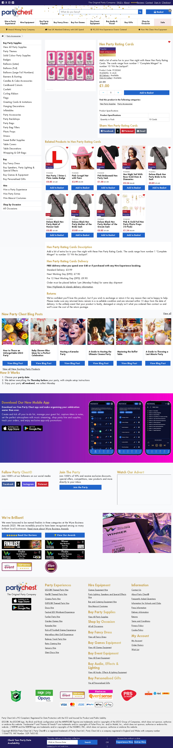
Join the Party (80, 487)
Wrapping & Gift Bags (14, 152)
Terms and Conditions (141, 621)
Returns (135, 616)
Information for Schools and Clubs (146, 603)
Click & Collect (105, 78)
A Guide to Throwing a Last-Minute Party (157, 352)
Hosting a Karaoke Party (69, 352)
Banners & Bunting (12, 76)
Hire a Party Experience (10, 22)
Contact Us (136, 590)
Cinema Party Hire (53, 599)
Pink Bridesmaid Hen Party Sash (107, 176)
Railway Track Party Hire (55, 639)
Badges (7, 59)
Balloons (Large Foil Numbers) (18, 72)
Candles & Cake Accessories (17, 80)
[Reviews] (137, 2)
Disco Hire (49, 607)
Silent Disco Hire (52, 652)
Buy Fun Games (78, 22)
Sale (163, 22)
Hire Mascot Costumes (14, 198)
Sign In (157, 2)
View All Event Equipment (99, 658)
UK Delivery (104, 75)
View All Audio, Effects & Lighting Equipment (107, 672)
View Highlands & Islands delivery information (70, 286)
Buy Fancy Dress (61, 22)
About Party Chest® (140, 594)
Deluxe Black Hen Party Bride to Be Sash (157, 176)
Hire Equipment (27, 22)
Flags (6, 97)
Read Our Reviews (21, 535)
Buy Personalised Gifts (14, 179)
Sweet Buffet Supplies (14, 140)
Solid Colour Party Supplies (17, 55)
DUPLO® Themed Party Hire (57, 603)
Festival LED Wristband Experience (60, 612)
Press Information (139, 607)
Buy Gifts (129, 22)
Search (88, 742)
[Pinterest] (13, 2)
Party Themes (10, 51)
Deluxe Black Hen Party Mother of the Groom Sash (107, 224)
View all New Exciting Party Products (21, 369)
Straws (6, 136)
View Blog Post (15, 363)
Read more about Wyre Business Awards (48, 528)
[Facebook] (3, 2)
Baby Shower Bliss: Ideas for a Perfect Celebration (41, 353)
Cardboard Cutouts (12, 85)
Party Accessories (14, 36)
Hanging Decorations (14, 106)
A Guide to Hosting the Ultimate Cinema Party (100, 352)
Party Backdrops (11, 119)
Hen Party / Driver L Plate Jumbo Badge (56, 176)
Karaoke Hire (50, 625)
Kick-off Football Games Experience (60, 630)
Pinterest (127, 130)
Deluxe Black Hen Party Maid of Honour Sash (54, 224)
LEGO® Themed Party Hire (56, 590)
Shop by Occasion (146, 22)
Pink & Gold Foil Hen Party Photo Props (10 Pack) (133, 224)
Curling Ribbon (10, 93)
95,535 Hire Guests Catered (109, 29)
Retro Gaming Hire (53, 643)
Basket (162, 11)
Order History (138, 645)
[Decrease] (103, 92)
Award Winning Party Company (20, 29)
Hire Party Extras (11, 193)
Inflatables (8, 110)
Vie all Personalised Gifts (99, 683)
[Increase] (118, 92)
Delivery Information (140, 612)
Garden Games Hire (53, 621)
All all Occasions (95, 626)
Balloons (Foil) (10, 68)
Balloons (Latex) (11, 64)
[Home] (3, 36)
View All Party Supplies (15, 47)
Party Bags (8, 123)
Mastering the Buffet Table (127, 352)
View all (167, 313)
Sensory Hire (50, 648)
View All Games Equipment (99, 647)
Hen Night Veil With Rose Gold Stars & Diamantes (133, 176)
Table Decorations (12, 148)
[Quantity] (110, 92)
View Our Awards (64, 535)
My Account (137, 640)
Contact (149, 2)
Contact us (51, 746)
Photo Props (9, 131)
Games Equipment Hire (98, 590)
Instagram (28, 484)
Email (141, 130)
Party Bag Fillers (11, 127)
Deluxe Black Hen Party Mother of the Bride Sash (82, 224)
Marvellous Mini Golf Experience (59, 634)
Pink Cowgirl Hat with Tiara (80, 176)
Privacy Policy (137, 625)
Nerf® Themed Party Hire (56, 594)
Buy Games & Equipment (15, 175)
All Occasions (10, 208)
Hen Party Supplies (108, 104)
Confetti (7, 89)
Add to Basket (147, 92)
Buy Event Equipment (95, 22)
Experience (124, 741)
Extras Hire (140, 741)
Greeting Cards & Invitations (17, 102)
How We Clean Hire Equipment (153, 29)
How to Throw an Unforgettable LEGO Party (13, 353)
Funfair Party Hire (52, 616)
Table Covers (9, 144)
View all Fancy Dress (97, 637)
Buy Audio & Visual (111, 22)
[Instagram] (9, 2)
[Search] (140, 11)
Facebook (107, 130)
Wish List (135, 649)
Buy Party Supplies (44, 22)
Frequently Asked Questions (144, 599)
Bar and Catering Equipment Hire (102, 602)
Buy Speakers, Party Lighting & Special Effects (18, 169)
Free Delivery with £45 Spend (64, 29)
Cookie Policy (137, 630)
